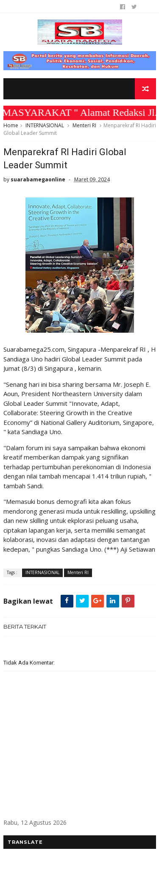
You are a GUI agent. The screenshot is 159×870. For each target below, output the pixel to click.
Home (10, 125)
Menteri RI (84, 125)
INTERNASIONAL (44, 125)
